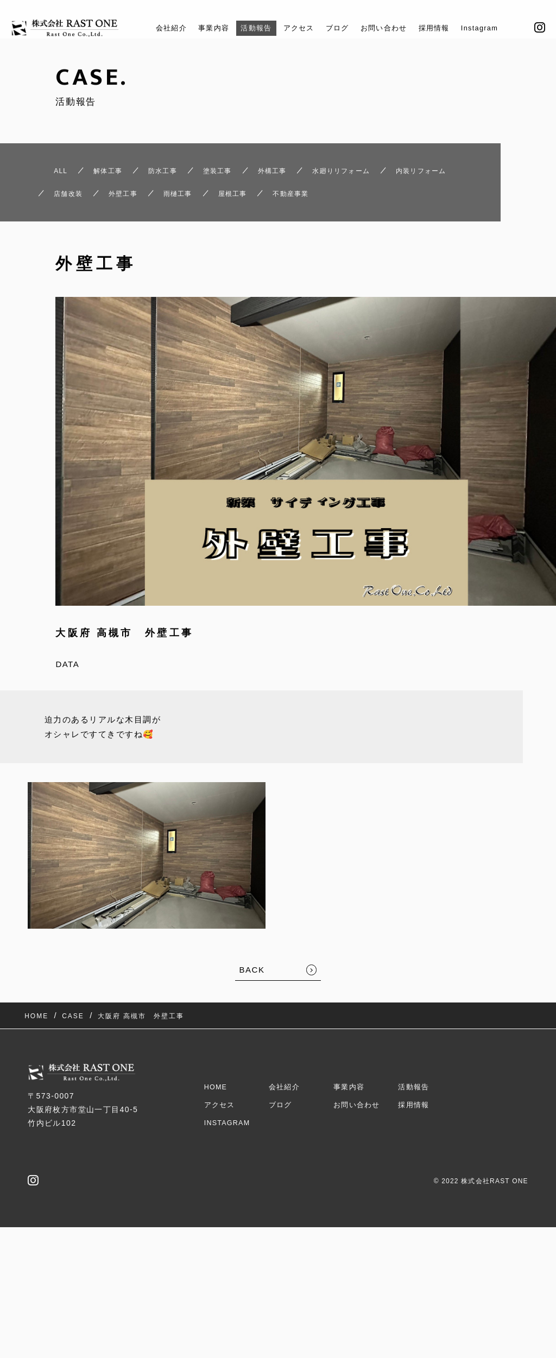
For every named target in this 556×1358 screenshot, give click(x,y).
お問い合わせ (389, 28)
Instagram (497, 28)
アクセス (295, 28)
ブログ (337, 28)
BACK (252, 1009)
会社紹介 (153, 28)
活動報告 (248, 28)
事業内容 (200, 28)
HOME (217, 1109)
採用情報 (446, 28)
